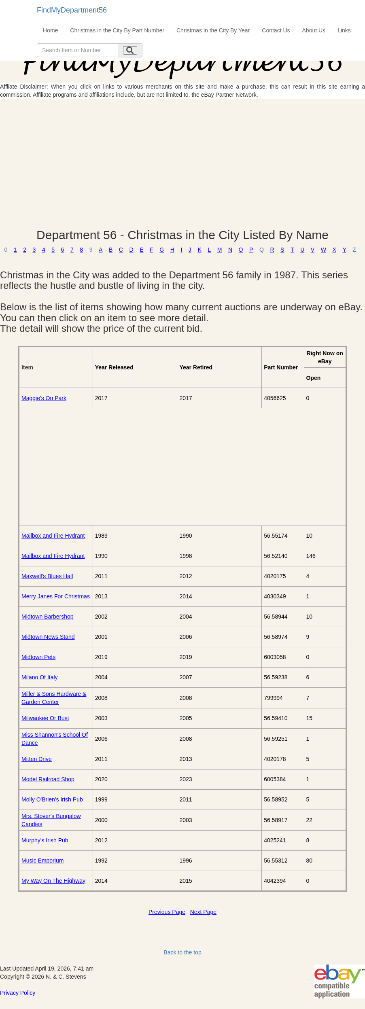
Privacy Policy (17, 993)
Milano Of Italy (39, 677)
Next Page (203, 912)
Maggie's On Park (43, 398)
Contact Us (276, 30)
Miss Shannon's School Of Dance (54, 738)
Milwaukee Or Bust (45, 718)
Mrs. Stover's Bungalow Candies (51, 820)
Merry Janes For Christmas (55, 596)
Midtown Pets (38, 657)
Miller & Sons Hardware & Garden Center (53, 698)
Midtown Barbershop (47, 616)
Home (50, 30)
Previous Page (167, 912)
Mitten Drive (36, 759)
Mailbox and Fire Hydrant (53, 535)
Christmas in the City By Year (213, 30)
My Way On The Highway (53, 881)
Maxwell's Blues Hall (47, 576)
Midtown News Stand (48, 637)
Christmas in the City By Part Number (117, 30)
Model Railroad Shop (47, 779)
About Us (314, 30)
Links (344, 30)
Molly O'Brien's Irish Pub (52, 799)
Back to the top (182, 952)
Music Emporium (42, 860)
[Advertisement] (182, 163)
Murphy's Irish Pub (44, 840)
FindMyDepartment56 (72, 10)
